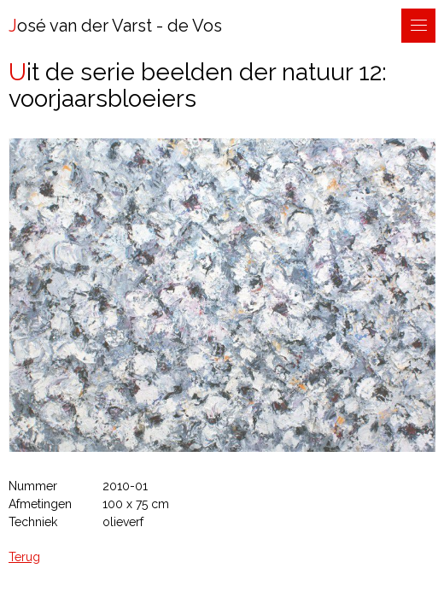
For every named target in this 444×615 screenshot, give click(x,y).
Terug (24, 557)
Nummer (33, 486)
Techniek (33, 522)
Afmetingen (40, 504)
